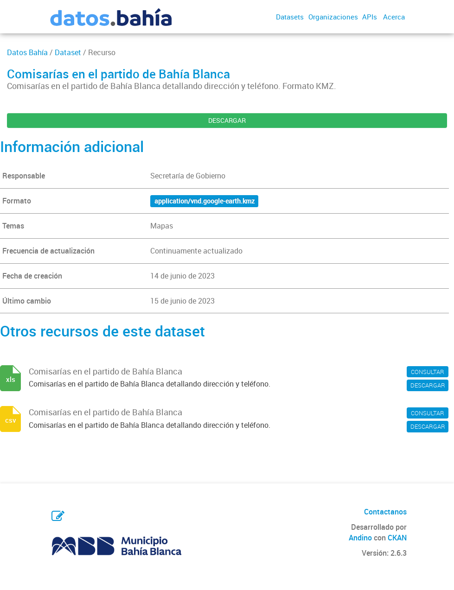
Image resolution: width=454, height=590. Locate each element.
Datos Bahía (27, 52)
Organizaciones (333, 16)
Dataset (68, 52)
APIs (369, 16)
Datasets (290, 16)
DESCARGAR (227, 120)
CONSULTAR (427, 372)
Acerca (394, 16)
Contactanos (385, 512)
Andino (360, 538)
